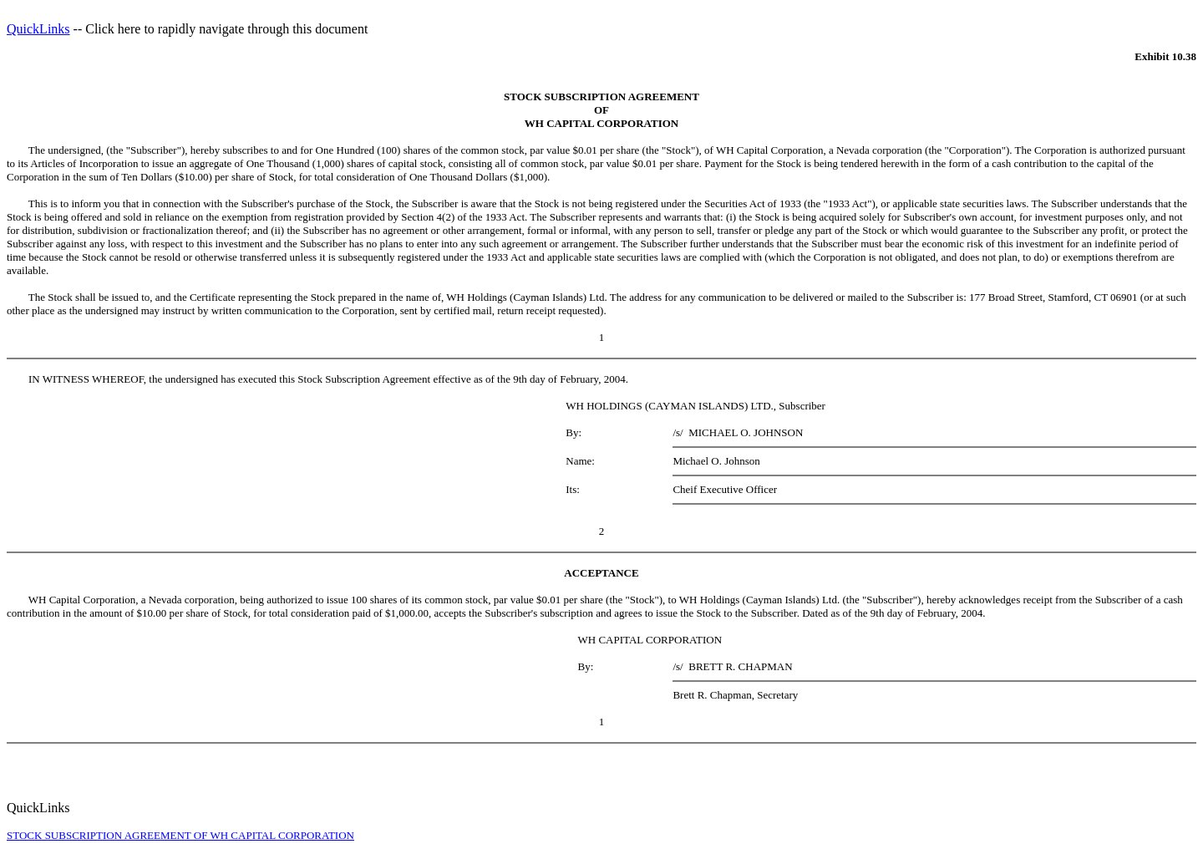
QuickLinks (38, 29)
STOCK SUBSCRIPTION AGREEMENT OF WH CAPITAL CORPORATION (180, 835)
